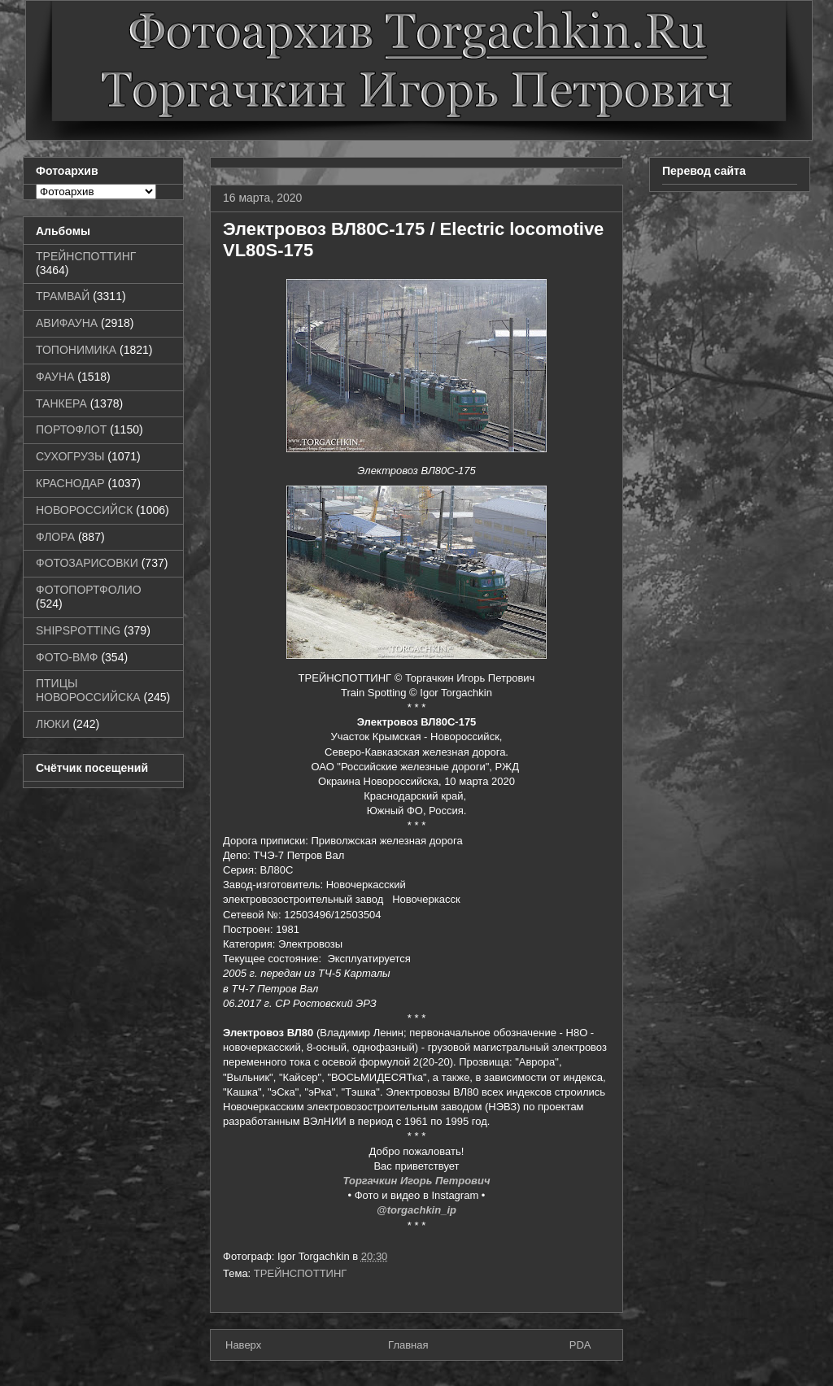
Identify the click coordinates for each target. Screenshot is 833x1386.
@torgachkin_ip (416, 1210)
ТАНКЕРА (61, 403)
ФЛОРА (55, 536)
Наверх (243, 1345)
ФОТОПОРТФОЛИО (89, 589)
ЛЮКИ (53, 723)
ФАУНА (55, 376)
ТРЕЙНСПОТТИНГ (300, 1273)
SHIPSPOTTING (78, 630)
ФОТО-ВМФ (67, 657)
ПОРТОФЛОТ (71, 429)
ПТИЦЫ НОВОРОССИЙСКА (88, 690)
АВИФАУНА (67, 322)
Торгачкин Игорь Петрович (417, 1181)
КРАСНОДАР (70, 483)
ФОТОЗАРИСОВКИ (87, 562)
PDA (580, 1345)
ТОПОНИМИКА (76, 349)
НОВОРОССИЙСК (84, 509)
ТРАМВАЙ (62, 296)
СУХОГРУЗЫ (70, 456)
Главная (408, 1345)
